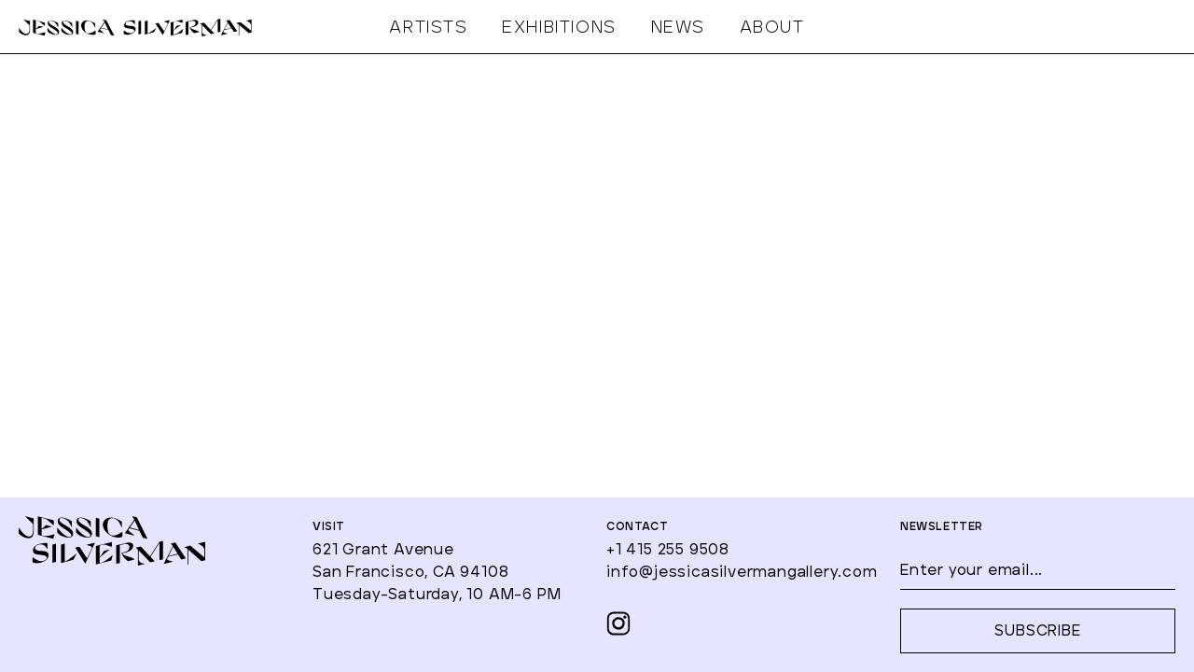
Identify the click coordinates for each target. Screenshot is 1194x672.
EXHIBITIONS (559, 28)
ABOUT (772, 28)
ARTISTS (428, 28)
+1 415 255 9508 (667, 549)
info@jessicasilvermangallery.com (742, 572)
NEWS (678, 28)
